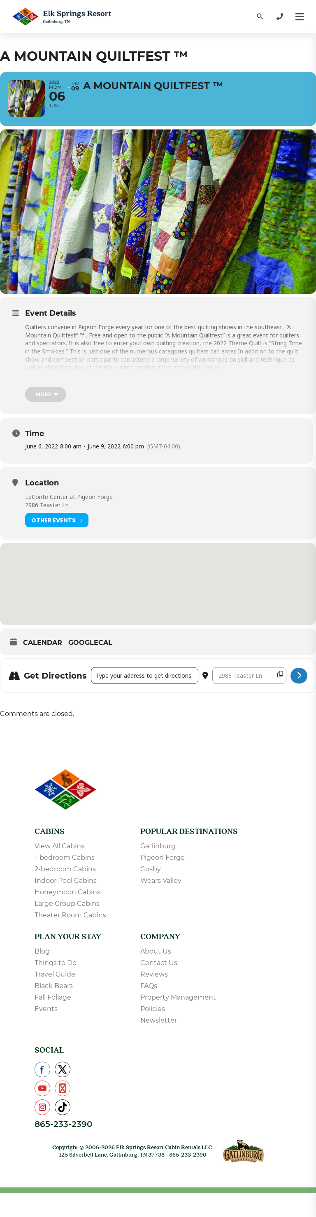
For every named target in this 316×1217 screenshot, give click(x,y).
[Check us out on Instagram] (42, 1110)
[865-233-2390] (279, 16)
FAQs (148, 989)
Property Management (178, 1000)
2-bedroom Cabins (65, 872)
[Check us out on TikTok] (62, 1110)
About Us (155, 954)
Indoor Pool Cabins (66, 883)
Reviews (154, 977)
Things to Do (56, 966)
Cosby (150, 872)
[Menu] (299, 16)
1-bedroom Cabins (65, 860)
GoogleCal (90, 646)
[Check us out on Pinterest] (62, 1091)
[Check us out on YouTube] (42, 1091)
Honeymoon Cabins (67, 895)
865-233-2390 (63, 1127)
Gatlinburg (158, 849)
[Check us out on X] (62, 1072)
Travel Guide (55, 977)
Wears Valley (160, 883)
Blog (42, 954)
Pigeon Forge (162, 860)
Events (46, 1012)
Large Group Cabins (67, 906)
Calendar (42, 646)
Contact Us (158, 966)
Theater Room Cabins (70, 918)
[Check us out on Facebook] (42, 1072)
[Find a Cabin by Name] (260, 16)
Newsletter (158, 1023)
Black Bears (54, 989)
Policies (152, 1012)
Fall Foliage (53, 1000)
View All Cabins (59, 849)
